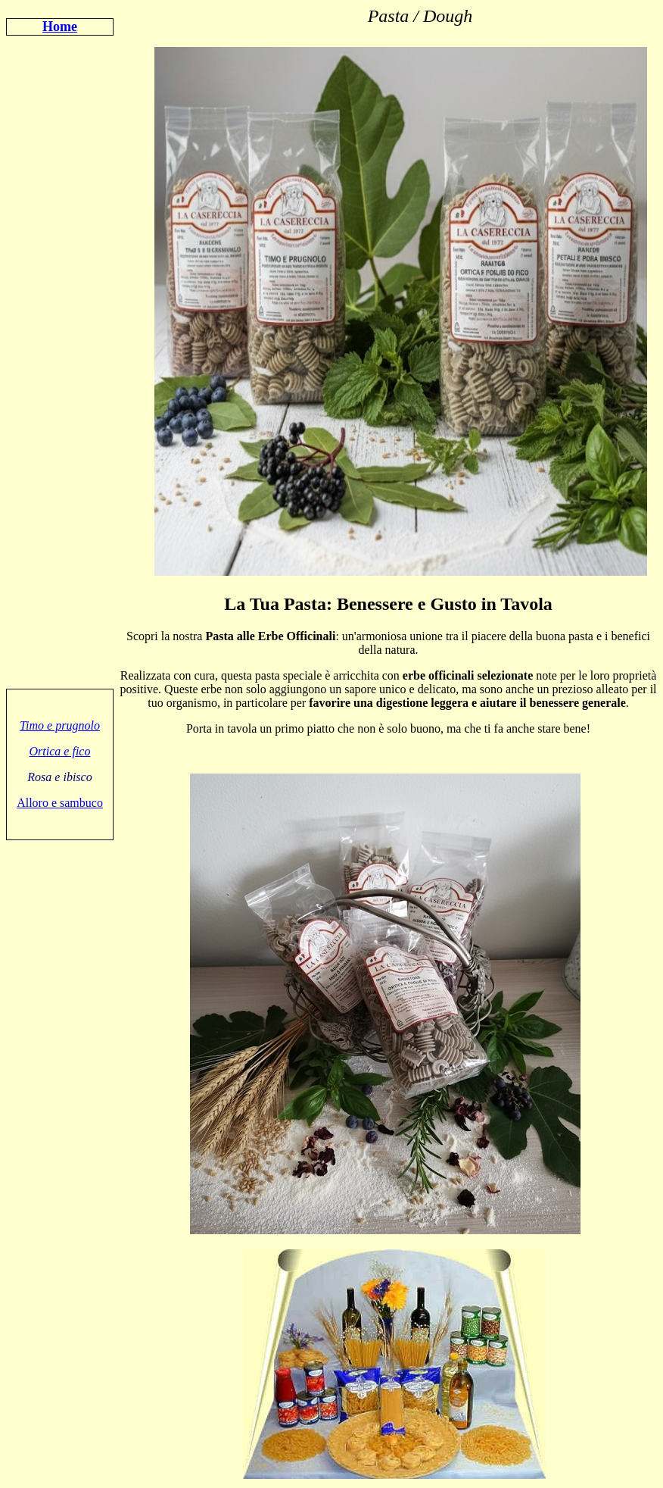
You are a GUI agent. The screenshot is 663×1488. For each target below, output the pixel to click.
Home (59, 26)
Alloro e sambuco (60, 802)
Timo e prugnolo (60, 725)
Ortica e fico (60, 751)
